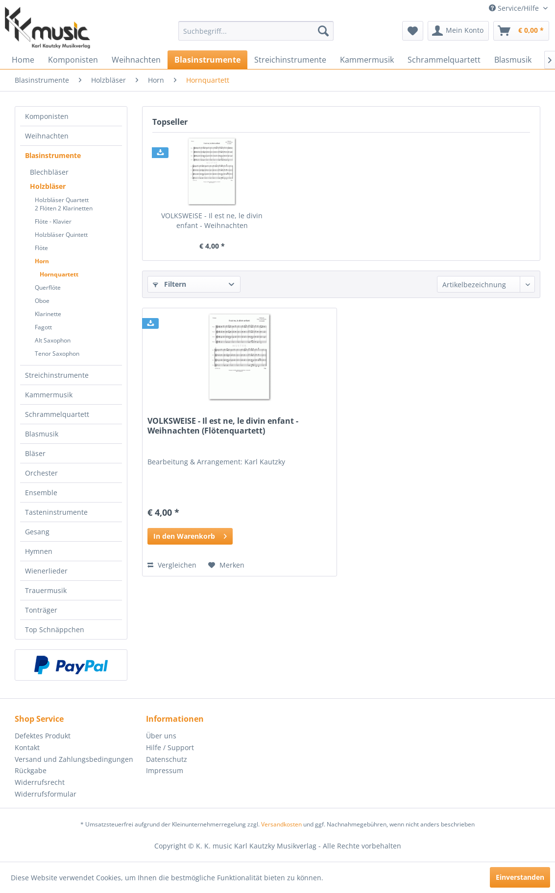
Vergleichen (171, 565)
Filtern (169, 284)
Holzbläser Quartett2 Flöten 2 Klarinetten (64, 204)
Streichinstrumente (57, 375)
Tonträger (41, 610)
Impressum (164, 770)
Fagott (43, 327)
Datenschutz (166, 759)
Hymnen (38, 551)
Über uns (161, 735)
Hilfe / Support (170, 747)
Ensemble (41, 492)
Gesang (37, 531)
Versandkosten (281, 824)
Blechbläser (49, 172)
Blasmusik (41, 433)
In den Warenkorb (190, 534)
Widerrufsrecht (40, 782)
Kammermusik (48, 394)
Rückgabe (31, 770)
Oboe (42, 301)
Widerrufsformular (45, 794)
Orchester (41, 473)
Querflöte (48, 287)
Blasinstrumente (53, 155)
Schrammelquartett (57, 414)
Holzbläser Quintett (61, 234)
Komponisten (47, 116)
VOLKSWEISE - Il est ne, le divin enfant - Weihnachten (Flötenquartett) (212, 220)
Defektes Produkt (43, 735)
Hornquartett (59, 274)
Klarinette (48, 314)
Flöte (41, 248)
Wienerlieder (46, 570)
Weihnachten (47, 135)
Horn (42, 261)
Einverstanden (520, 877)
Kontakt (27, 747)
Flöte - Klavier (53, 221)
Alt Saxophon (53, 340)
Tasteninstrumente (56, 512)
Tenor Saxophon (57, 353)
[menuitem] (256, 31)
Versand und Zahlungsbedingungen (74, 759)
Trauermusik (46, 590)
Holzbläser (48, 186)
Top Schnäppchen (54, 629)
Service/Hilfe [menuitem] (515, 8)
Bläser (35, 453)
